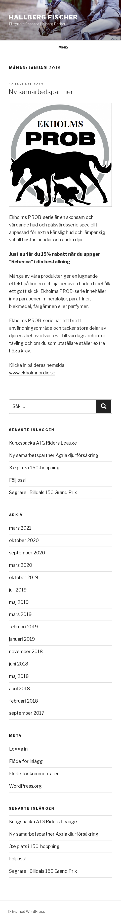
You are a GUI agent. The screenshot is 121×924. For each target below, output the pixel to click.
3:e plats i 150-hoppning (34, 467)
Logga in (18, 749)
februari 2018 (23, 701)
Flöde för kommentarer (34, 773)
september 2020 (27, 552)
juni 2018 (18, 663)
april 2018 (19, 688)
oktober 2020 (24, 540)
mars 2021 (20, 528)
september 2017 (26, 713)
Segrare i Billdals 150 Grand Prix (43, 492)
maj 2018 (19, 676)
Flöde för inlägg (26, 761)
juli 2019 (18, 590)
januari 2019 (22, 639)
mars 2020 (20, 565)
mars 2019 (20, 614)
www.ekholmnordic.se (32, 372)
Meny (60, 47)
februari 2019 (23, 626)
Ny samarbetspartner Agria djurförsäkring (53, 455)
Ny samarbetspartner (41, 92)
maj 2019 (19, 602)
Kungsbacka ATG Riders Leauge (43, 443)
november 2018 (26, 651)
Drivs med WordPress (26, 911)
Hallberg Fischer (43, 17)
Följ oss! (17, 480)
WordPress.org (25, 786)
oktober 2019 (23, 577)
